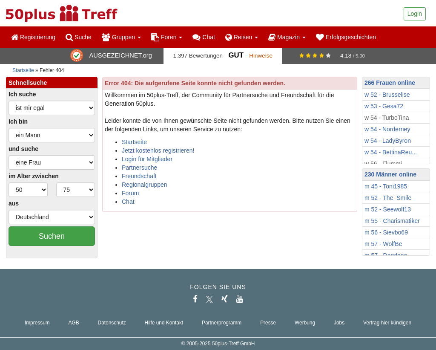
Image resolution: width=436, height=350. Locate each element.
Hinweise (260, 55)
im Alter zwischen (34, 176)
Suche (79, 37)
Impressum (37, 323)
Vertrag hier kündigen (387, 323)
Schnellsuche (28, 82)
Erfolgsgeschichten (346, 37)
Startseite (23, 70)
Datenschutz (112, 323)
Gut (235, 55)
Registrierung (33, 37)
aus (14, 203)
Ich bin (18, 121)
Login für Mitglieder (147, 159)
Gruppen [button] (121, 37)
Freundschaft (139, 176)
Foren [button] (166, 37)
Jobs (339, 323)
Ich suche (22, 94)
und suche (23, 148)
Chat (203, 37)
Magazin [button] (287, 37)
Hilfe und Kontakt (164, 323)
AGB (74, 323)
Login (414, 13)
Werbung (305, 323)
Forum (130, 193)
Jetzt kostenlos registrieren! (158, 150)
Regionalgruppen (144, 184)
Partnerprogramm (221, 323)
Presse (268, 323)
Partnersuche (139, 167)
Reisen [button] (241, 37)
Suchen (52, 236)
